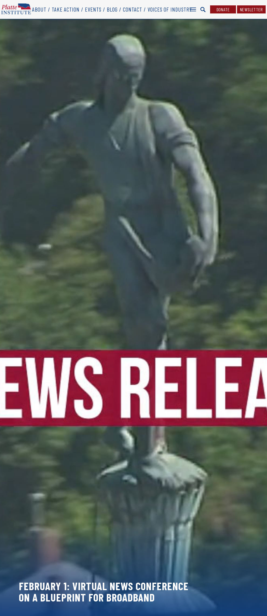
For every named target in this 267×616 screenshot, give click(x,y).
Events (93, 9)
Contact (132, 9)
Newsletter (251, 9)
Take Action (66, 9)
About (39, 9)
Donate (223, 9)
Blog (112, 9)
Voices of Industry (170, 9)
